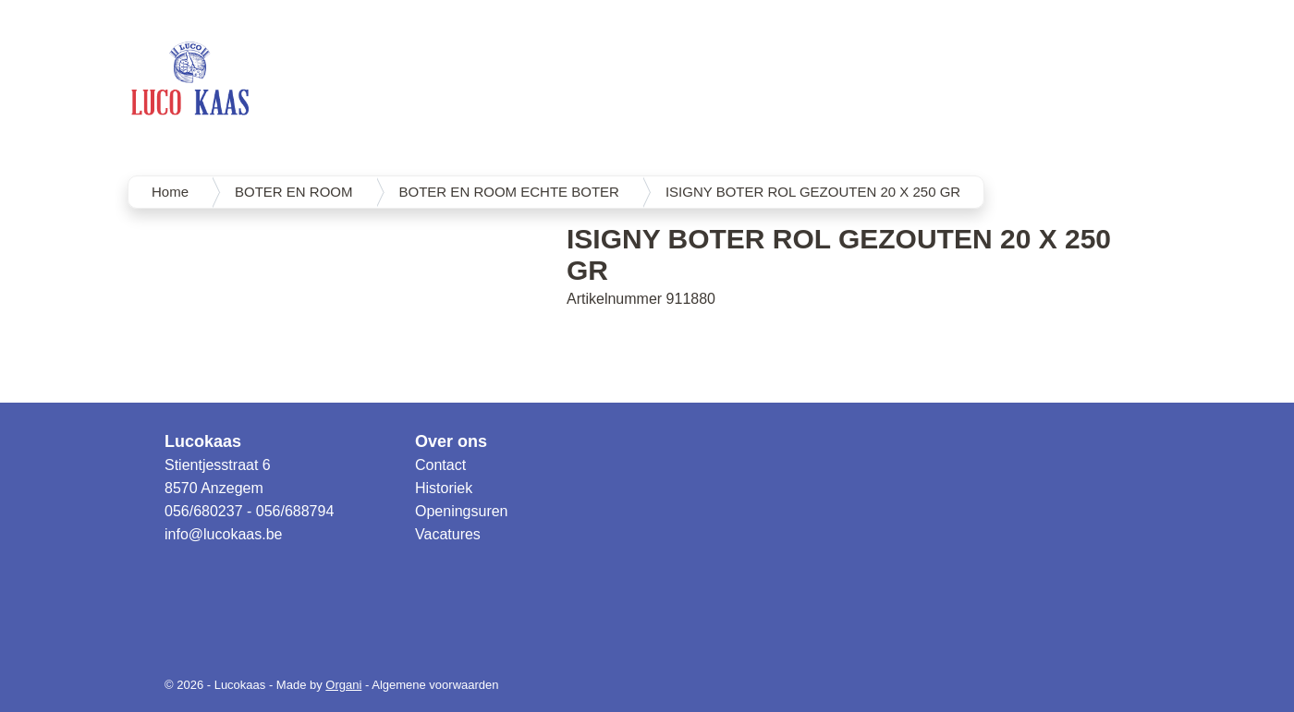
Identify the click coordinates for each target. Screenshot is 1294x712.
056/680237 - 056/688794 (249, 511)
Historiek (443, 488)
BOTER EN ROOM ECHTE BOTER (509, 191)
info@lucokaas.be (223, 534)
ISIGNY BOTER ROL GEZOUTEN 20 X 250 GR (812, 191)
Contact (440, 465)
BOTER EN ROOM (294, 191)
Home (170, 191)
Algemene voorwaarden (435, 685)
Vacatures (448, 534)
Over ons (451, 441)
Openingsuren (461, 511)
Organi (343, 685)
